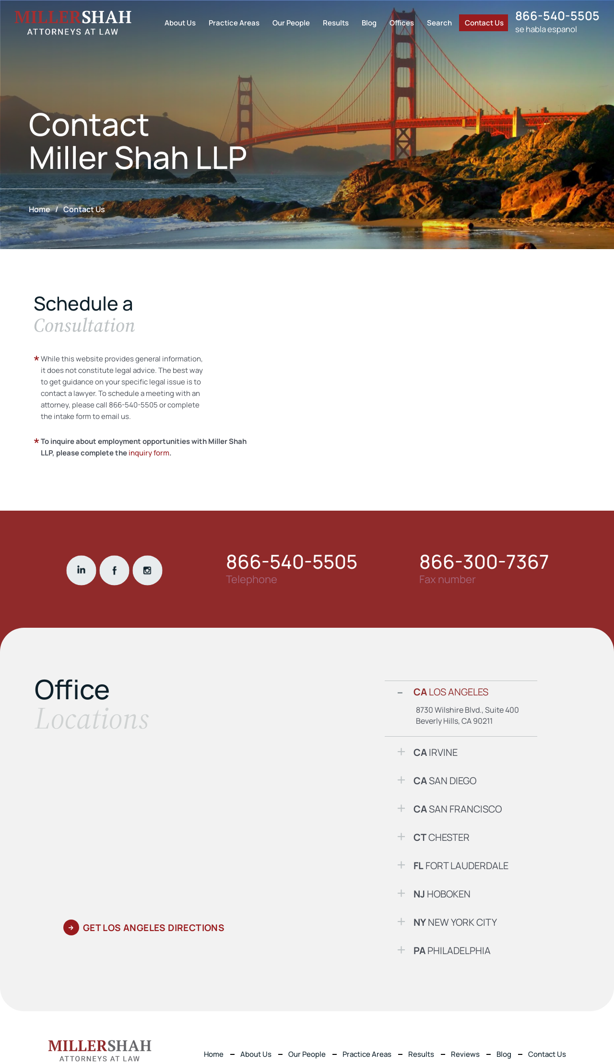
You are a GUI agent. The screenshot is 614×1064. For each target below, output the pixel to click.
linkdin (81, 570)
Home (214, 1054)
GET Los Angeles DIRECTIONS (153, 927)
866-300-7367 (484, 561)
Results (336, 23)
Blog (369, 23)
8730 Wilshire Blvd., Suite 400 (467, 710)
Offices (402, 23)
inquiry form (149, 453)
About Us (180, 23)
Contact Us (484, 23)
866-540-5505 (557, 15)
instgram (147, 570)
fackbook (114, 570)
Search (439, 23)
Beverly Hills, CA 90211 (454, 721)
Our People (291, 23)
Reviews (465, 1054)
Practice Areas (234, 23)
